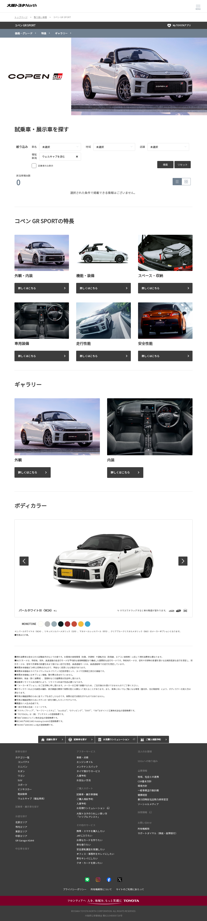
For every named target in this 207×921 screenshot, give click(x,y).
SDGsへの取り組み (148, 761)
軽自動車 (21, 794)
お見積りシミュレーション (91, 808)
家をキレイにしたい (87, 858)
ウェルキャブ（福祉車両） (30, 798)
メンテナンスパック (87, 766)
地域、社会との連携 (148, 776)
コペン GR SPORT (25, 25)
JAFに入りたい (84, 835)
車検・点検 (82, 757)
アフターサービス (86, 751)
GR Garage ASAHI (24, 840)
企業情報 (142, 770)
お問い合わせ (145, 822)
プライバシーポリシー (74, 889)
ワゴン (20, 775)
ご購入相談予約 (85, 799)
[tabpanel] (103, 76)
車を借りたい (84, 844)
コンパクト (22, 762)
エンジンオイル (85, 762)
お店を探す (21, 816)
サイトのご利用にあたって (130, 889)
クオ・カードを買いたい (89, 863)
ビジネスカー (23, 789)
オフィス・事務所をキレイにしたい (95, 854)
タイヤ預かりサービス (88, 771)
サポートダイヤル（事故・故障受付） (158, 833)
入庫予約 (81, 775)
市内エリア (21, 827)
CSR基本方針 (144, 781)
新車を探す (21, 751)
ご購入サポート (85, 788)
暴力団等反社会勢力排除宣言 (153, 799)
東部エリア (21, 831)
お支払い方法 (84, 780)
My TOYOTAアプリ (179, 25)
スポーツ (21, 784)
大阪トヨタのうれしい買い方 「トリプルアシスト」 (92, 815)
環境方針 (142, 786)
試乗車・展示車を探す (27, 806)
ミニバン (21, 766)
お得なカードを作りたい (89, 840)
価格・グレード (24, 33)
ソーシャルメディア (148, 804)
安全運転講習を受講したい (91, 849)
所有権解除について (101, 889)
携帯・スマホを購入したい (91, 831)
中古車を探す (22, 848)
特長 (43, 33)
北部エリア (21, 822)
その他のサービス (86, 825)
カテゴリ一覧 (22, 757)
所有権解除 (143, 828)
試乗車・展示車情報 (87, 794)
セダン (20, 771)
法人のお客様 (145, 751)
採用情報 (142, 812)
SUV (18, 780)
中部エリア (21, 836)
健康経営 (142, 795)
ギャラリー (61, 33)
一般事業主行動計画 (148, 790)
